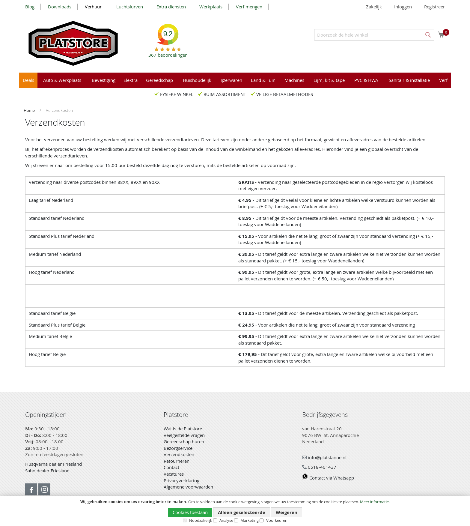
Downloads (59, 7)
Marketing (249, 520)
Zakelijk (374, 7)
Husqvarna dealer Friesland (53, 464)
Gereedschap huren (184, 441)
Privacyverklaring (181, 480)
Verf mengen (249, 7)
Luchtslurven (129, 7)
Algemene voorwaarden (188, 487)
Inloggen (403, 7)
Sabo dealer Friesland (47, 471)
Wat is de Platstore (183, 429)
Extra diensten (171, 7)
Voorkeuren (276, 520)
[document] (235, 511)
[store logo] (73, 43)
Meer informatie (374, 501)
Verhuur (94, 7)
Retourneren (176, 461)
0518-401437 (319, 467)
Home (30, 110)
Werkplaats (210, 7)
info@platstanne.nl (324, 457)
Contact (171, 467)
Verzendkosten (179, 454)
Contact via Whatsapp (328, 478)
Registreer (434, 7)
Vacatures (174, 474)
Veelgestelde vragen (184, 435)
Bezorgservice (178, 448)
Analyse (226, 520)
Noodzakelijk (200, 520)
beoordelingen (168, 52)
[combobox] (374, 34)
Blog (29, 7)
